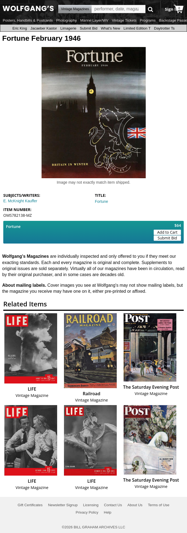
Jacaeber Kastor (43, 28)
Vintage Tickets (124, 20)
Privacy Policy (87, 512)
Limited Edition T (137, 28)
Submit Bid (88, 28)
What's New (110, 28)
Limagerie (68, 28)
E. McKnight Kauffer (20, 201)
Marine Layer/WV (94, 20)
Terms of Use (159, 505)
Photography (66, 20)
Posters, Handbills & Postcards (28, 20)
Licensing (90, 505)
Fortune (101, 201)
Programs (148, 20)
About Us (134, 505)
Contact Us (113, 505)
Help (107, 512)
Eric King (19, 28)
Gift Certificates (30, 505)
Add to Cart (167, 232)
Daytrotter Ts (164, 28)
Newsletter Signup (63, 505)
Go (150, 9)
